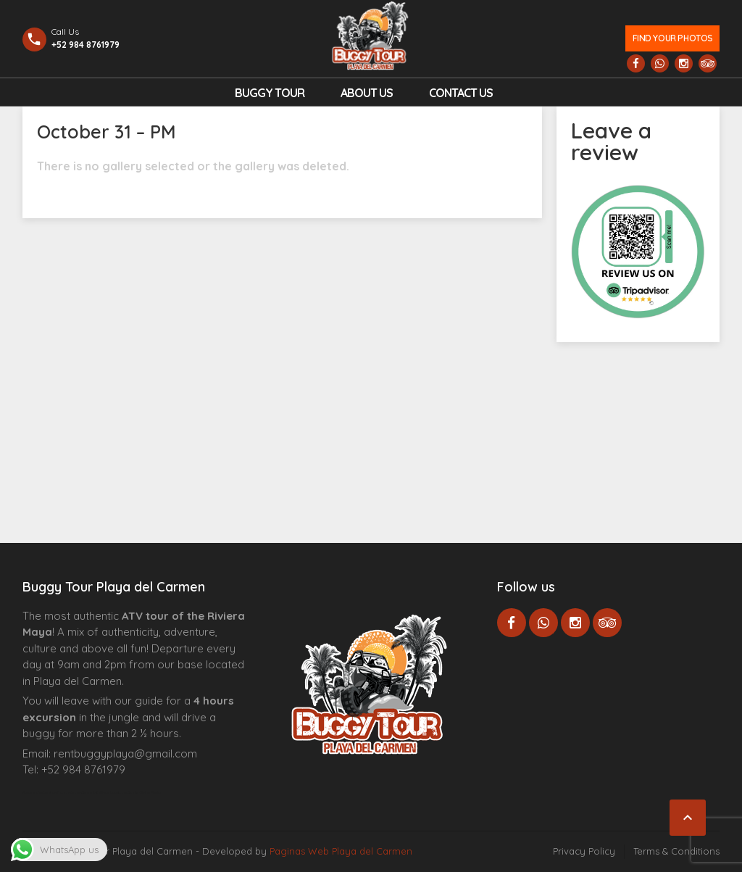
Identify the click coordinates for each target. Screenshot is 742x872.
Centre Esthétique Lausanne (104, 792)
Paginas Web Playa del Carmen (341, 851)
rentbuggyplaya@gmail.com (125, 753)
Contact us (461, 93)
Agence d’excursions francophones (51, 792)
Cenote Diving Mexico (144, 792)
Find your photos (673, 38)
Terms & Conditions (676, 851)
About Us (367, 93)
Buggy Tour (269, 93)
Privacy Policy (584, 851)
